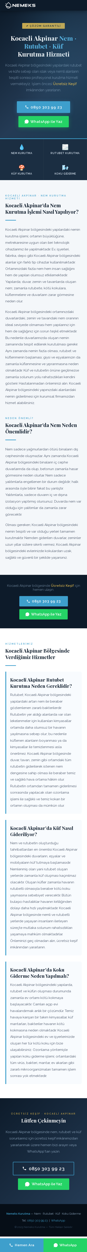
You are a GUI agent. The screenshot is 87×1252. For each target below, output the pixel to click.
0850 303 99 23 (43, 107)
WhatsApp (58, 1220)
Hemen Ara (21, 1245)
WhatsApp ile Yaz (44, 122)
